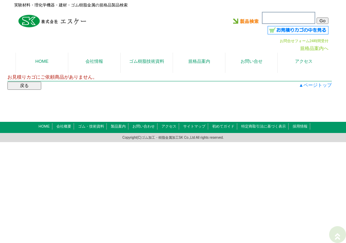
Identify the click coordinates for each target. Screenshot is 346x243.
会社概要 (63, 126)
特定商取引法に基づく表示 (263, 126)
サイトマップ (194, 126)
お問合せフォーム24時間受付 (304, 41)
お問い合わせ (143, 126)
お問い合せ (252, 61)
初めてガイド (223, 126)
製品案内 (118, 126)
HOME (44, 126)
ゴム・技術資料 (91, 126)
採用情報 (300, 126)
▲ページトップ (315, 85)
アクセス (169, 126)
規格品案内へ (314, 48)
